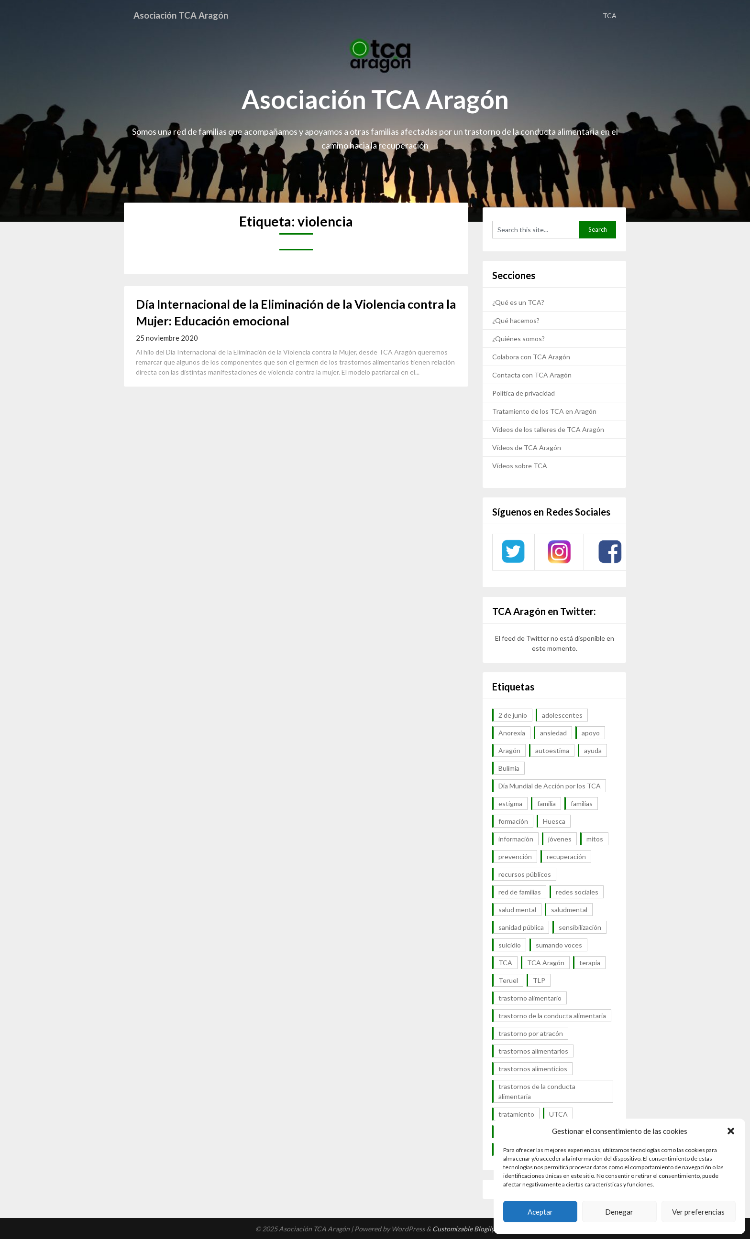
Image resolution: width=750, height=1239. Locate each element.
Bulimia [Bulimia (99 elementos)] (508, 768)
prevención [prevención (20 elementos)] (515, 856)
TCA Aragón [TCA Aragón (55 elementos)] (545, 963)
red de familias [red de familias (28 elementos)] (519, 892)
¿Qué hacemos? (516, 320)
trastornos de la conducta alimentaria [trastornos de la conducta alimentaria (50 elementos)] (536, 1091)
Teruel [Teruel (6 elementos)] (508, 980)
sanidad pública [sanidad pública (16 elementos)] (521, 927)
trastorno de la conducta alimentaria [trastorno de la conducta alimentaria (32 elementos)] (552, 1016)
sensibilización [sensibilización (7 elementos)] (580, 927)
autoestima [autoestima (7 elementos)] (552, 750)
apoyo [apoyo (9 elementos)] (591, 733)
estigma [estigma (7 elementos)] (510, 803)
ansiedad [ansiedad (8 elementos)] (553, 733)
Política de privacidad (523, 393)
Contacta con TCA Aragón (532, 375)
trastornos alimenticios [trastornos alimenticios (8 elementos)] (532, 1069)
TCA (610, 15)
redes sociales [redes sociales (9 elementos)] (577, 892)
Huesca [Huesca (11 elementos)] (554, 821)
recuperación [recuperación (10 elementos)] (566, 856)
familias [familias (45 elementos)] (582, 803)
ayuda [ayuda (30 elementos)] (593, 750)
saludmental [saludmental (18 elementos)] (569, 909)
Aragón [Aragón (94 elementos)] (509, 750)
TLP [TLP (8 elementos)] (539, 980)
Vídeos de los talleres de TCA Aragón (548, 429)
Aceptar (540, 1211)
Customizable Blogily (463, 1229)
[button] (731, 1131)
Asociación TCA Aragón (184, 15)
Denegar (619, 1211)
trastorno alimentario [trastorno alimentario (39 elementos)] (530, 998)
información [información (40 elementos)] (515, 839)
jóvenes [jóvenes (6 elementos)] (560, 839)
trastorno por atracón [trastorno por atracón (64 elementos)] (530, 1033)
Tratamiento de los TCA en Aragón (544, 411)
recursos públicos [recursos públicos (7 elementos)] (524, 874)
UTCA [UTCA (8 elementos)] (558, 1114)
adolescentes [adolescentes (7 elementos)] (562, 715)
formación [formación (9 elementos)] (513, 821)
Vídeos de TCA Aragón (526, 447)
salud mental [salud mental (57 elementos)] (517, 909)
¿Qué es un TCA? (518, 302)
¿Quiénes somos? (518, 338)
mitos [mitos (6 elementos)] (594, 839)
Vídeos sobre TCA (519, 466)
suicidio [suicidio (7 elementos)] (509, 945)
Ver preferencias (698, 1211)
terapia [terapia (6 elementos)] (589, 963)
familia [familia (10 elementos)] (546, 803)
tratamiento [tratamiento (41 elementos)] (516, 1114)
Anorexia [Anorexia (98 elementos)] (511, 733)
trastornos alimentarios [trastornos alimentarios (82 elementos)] (533, 1051)
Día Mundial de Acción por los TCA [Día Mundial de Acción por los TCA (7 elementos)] (549, 786)
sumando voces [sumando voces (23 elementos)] (559, 945)
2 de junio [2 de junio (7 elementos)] (512, 715)
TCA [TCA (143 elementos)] (505, 963)
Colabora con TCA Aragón (531, 357)
